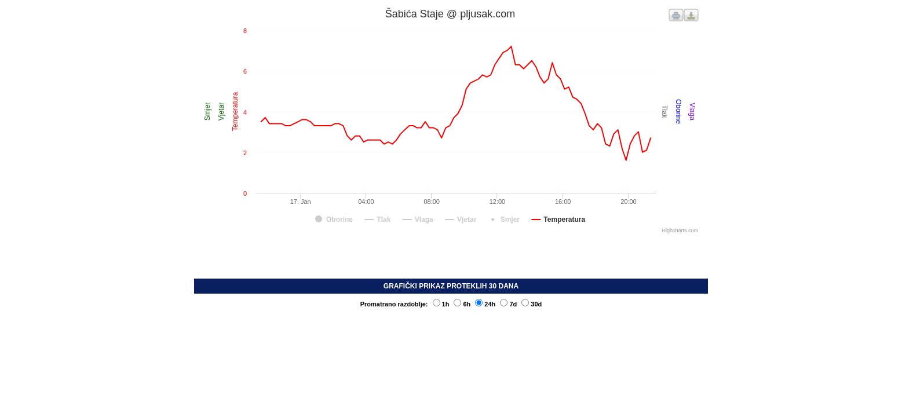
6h (462, 304)
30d (531, 304)
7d (508, 304)
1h (441, 304)
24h (485, 304)
